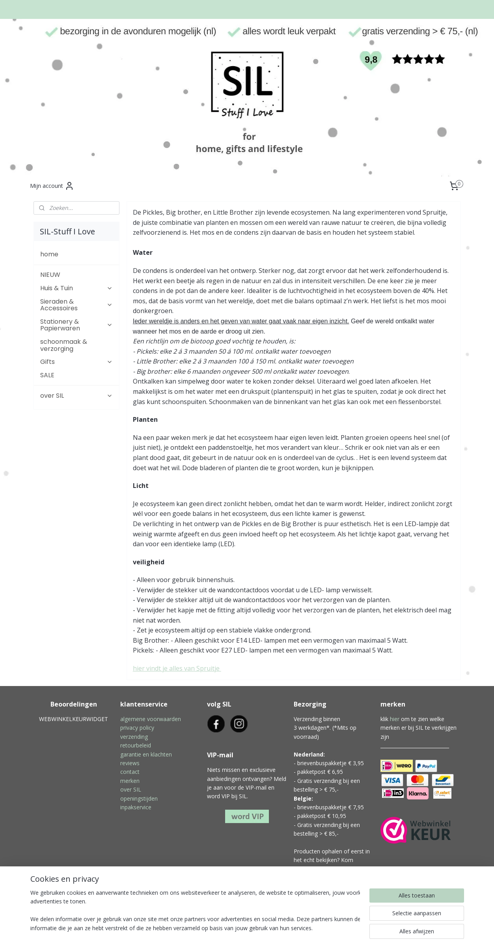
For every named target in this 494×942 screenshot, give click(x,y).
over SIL (76, 395)
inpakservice (135, 807)
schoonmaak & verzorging (63, 345)
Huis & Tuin (76, 288)
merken (130, 780)
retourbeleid (135, 745)
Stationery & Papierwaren (76, 325)
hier (394, 719)
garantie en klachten (146, 754)
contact (130, 771)
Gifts (76, 361)
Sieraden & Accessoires (76, 305)
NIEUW (50, 274)
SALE (47, 375)
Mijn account (52, 186)
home (49, 254)
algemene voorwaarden (150, 719)
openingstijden (139, 798)
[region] (195, 911)
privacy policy (137, 727)
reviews (130, 763)
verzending (134, 736)
